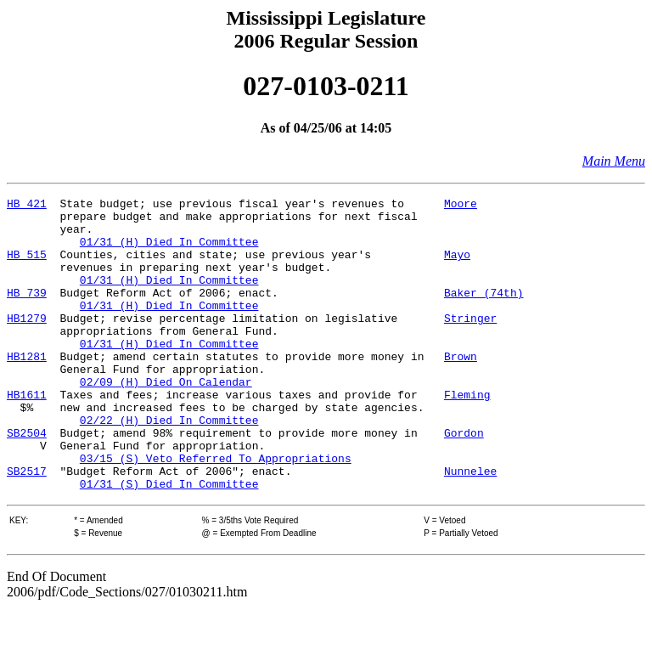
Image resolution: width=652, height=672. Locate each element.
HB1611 (27, 435)
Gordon (464, 480)
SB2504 (27, 480)
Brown (460, 389)
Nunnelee (470, 526)
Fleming (467, 435)
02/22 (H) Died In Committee (169, 465)
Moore (460, 205)
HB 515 (27, 266)
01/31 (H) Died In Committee (169, 251)
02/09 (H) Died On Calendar (166, 419)
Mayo (457, 266)
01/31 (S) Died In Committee (169, 542)
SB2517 (27, 526)
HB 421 (27, 205)
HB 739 (27, 312)
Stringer (470, 343)
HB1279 (27, 343)
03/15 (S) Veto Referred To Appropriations (215, 511)
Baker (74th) (484, 312)
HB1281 (27, 389)
